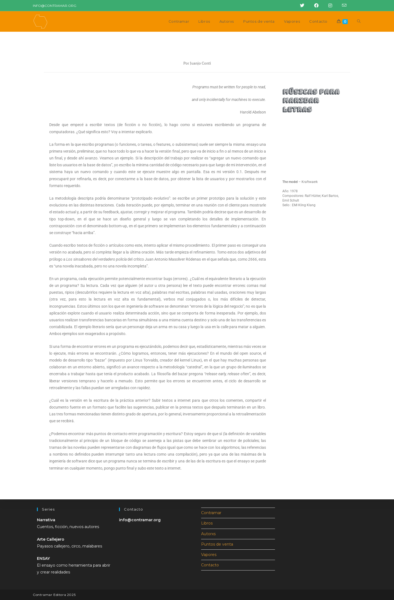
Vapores (208, 554)
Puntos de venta (217, 544)
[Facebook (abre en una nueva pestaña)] (315, 5)
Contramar (211, 512)
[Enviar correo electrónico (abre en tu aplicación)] (340, 5)
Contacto (210, 565)
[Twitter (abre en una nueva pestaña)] (300, 5)
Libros (207, 523)
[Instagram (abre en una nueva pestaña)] (328, 5)
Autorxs (208, 533)
